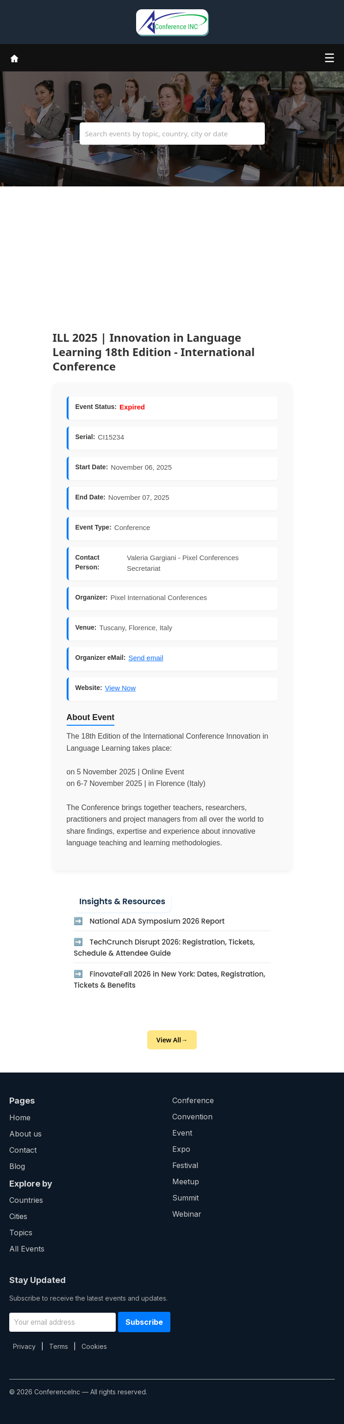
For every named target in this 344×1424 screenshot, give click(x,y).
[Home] (14, 57)
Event (182, 1132)
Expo (181, 1149)
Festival (185, 1165)
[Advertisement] (172, 251)
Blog (17, 1166)
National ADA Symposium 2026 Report (157, 921)
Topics (20, 1232)
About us (25, 1133)
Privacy (24, 1346)
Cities (18, 1216)
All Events (26, 1248)
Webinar (186, 1214)
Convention (192, 1116)
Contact (23, 1150)
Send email (145, 658)
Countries (26, 1200)
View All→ (172, 1039)
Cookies (94, 1346)
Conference (193, 1100)
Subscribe (144, 1322)
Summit (185, 1197)
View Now (120, 688)
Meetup (185, 1181)
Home (20, 1117)
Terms (58, 1346)
